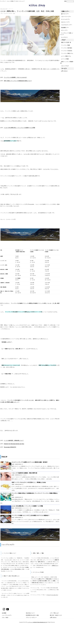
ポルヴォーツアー (65, 22)
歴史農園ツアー (64, 27)
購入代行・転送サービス (56, 615)
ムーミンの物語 (64, 58)
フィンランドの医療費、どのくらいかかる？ (15, 77)
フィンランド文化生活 (66, 50)
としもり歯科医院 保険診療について (14, 440)
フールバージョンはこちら (52, 594)
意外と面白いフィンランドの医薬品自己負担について (18, 80)
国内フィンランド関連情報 (66, 62)
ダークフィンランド (25, 508)
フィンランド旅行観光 (66, 48)
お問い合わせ (63, 71)
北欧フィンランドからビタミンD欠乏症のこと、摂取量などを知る (29, 482)
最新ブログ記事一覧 (65, 42)
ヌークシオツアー (65, 19)
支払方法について (30, 613)
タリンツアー (64, 30)
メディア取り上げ (54, 613)
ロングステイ (64, 37)
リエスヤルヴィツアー (66, 24)
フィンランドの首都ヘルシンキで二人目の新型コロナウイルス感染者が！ (31, 515)
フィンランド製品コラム (66, 53)
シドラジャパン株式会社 (32, 622)
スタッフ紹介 (5, 617)
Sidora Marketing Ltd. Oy (42, 622)
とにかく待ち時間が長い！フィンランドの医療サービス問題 (19, 127)
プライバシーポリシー (31, 617)
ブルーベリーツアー (65, 16)
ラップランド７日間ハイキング (66, 33)
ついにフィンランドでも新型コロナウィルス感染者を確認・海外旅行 (29, 462)
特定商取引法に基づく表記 (32, 615)
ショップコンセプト (7, 615)
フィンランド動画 (65, 45)
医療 (14, 13)
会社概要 (4, 613)
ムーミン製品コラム (65, 56)
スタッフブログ (64, 65)
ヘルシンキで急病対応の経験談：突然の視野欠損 (24, 473)
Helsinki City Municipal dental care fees (14, 443)
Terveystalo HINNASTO (10, 447)
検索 (65, 1)
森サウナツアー (64, 13)
